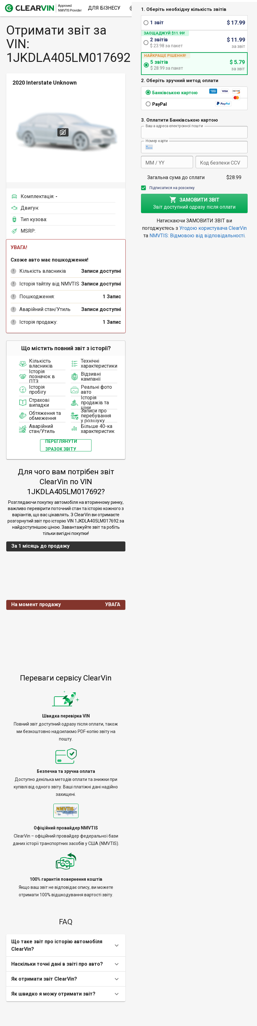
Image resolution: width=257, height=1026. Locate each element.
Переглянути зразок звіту (61, 445)
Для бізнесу (104, 8)
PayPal (159, 104)
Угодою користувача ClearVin (213, 228)
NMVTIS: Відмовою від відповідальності (197, 236)
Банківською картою (175, 92)
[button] (13, 271)
